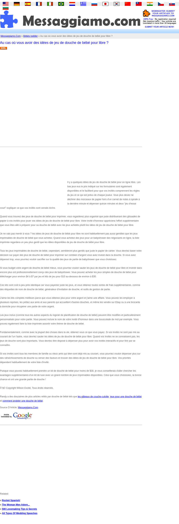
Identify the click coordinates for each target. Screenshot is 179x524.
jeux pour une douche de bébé (126, 396)
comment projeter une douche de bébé (23, 400)
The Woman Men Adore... (16, 504)
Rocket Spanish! (11, 500)
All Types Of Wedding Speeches (19, 513)
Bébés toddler (30, 36)
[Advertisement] (46, 100)
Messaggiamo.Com (11, 36)
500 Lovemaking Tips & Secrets (19, 509)
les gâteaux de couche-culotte (93, 396)
